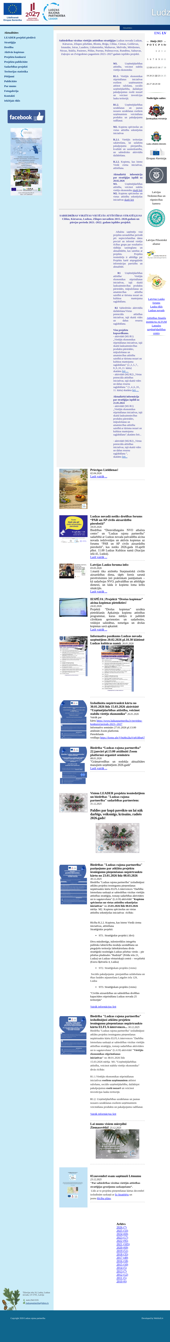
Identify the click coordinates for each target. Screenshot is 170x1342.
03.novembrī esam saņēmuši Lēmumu (115, 1176)
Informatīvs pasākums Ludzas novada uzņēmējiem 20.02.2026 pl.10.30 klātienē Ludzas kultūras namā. (117, 639)
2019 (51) (122, 1251)
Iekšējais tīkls (12, 100)
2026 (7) (122, 1227)
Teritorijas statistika (16, 71)
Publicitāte (10, 81)
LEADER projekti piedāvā (20, 37)
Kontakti (9, 95)
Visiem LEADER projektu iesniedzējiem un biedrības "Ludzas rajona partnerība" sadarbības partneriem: (117, 796)
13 (150, 67)
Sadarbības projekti (16, 66)
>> (165, 42)
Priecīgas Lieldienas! (104, 470)
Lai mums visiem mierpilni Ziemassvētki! (108, 1125)
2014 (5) (122, 1268)
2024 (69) (122, 1234)
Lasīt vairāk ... (98, 476)
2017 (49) (122, 1257)
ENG (157, 33)
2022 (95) (122, 1241)
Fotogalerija (11, 90)
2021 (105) (123, 1244)
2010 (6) (122, 1281)
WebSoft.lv (158, 1318)
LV (164, 33)
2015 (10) (122, 1264)
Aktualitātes (11, 32)
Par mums (10, 86)
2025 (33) (122, 1230)
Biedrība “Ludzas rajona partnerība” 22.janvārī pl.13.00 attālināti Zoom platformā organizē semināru (115, 751)
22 (156, 75)
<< (148, 42)
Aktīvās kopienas (14, 52)
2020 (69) (122, 1247)
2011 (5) (121, 1278)
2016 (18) (122, 1261)
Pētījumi (9, 76)
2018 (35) (122, 1254)
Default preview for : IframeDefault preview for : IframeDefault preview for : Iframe (84, 118)
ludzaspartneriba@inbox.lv (37, 1303)
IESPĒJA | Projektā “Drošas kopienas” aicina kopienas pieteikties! (116, 600)
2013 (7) (122, 1271)
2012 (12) (122, 1274)
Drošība (8, 47)
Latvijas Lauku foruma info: (109, 564)
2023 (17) (122, 1237)
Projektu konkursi (15, 56)
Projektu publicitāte (16, 61)
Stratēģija (10, 42)
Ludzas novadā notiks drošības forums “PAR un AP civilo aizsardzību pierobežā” (116, 520)
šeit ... (125, 371)
